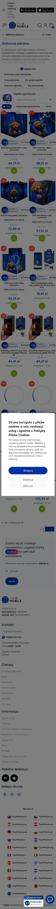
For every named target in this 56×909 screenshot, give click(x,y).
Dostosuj (28, 479)
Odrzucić (28, 485)
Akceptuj (28, 470)
